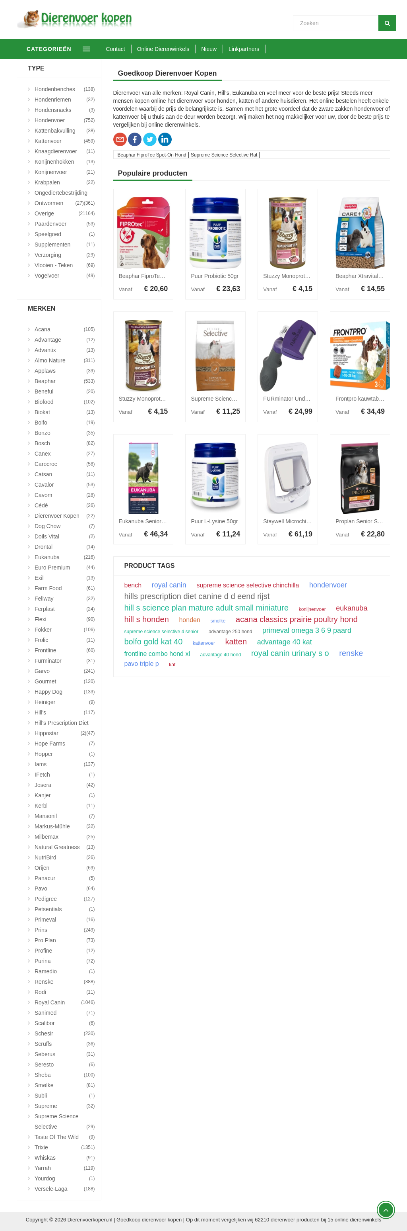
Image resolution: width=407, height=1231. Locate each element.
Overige (65, 213)
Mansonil (65, 816)
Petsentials (65, 909)
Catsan (65, 474)
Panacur (65, 878)
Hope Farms (65, 743)
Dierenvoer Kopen (65, 516)
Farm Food (65, 588)
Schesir (65, 1033)
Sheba (65, 1075)
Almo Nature (65, 360)
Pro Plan (65, 940)
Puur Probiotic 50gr (214, 276)
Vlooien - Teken (65, 265)
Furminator (65, 661)
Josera (65, 785)
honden (189, 620)
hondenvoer (328, 585)
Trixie (65, 1147)
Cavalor (65, 484)
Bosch (65, 443)
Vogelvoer (65, 275)
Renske (65, 982)
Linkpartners (265, 49)
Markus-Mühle (65, 826)
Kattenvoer (65, 141)
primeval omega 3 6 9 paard (306, 630)
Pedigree (65, 899)
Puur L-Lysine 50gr (214, 521)
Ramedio (65, 971)
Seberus (65, 1054)
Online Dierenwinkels (184, 49)
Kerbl (65, 805)
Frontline (65, 650)
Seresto (65, 1064)
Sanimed (65, 1013)
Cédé (65, 505)
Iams (65, 764)
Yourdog (65, 1178)
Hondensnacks (65, 110)
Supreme (65, 1106)
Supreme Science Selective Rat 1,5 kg (238, 398)
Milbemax (65, 837)
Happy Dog (65, 692)
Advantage (65, 340)
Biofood (65, 402)
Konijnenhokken (65, 162)
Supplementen (65, 244)
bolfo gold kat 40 (153, 642)
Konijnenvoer (65, 172)
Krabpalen (65, 182)
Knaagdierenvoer (65, 151)
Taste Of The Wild (65, 1137)
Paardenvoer (65, 224)
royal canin (169, 585)
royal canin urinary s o (290, 653)
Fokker (65, 629)
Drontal (65, 547)
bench (133, 585)
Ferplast (65, 609)
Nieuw (230, 49)
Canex (65, 453)
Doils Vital (65, 536)
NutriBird (65, 857)
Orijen (65, 868)
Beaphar (65, 381)
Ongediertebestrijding (65, 194)
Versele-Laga (65, 1189)
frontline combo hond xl (157, 654)
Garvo (65, 671)
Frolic (65, 640)
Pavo (65, 888)
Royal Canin (65, 1002)
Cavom (65, 495)
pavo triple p (141, 664)
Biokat (65, 412)
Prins (65, 930)
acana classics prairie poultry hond (297, 619)
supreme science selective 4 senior (161, 631)
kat (172, 664)
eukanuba (351, 608)
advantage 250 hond (230, 631)
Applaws (65, 371)
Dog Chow (65, 526)
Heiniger (65, 702)
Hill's (65, 712)
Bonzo (65, 433)
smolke (217, 620)
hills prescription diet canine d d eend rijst (197, 596)
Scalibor (65, 1023)
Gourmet (65, 681)
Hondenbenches (65, 89)
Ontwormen (59, 203)
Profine (65, 950)
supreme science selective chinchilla (247, 585)
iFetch (65, 774)
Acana (65, 329)
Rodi (65, 992)
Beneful (65, 391)
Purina (65, 961)
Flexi (65, 619)
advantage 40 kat (284, 642)
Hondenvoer (65, 120)
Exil (65, 578)
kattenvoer (204, 643)
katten (236, 642)
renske (351, 653)
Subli (65, 1095)
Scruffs (65, 1044)
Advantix (65, 350)
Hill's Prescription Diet (65, 724)
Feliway (65, 598)
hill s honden (146, 619)
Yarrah (65, 1168)
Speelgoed (65, 234)
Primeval (65, 919)
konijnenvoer (312, 609)
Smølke (65, 1085)
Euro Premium (65, 567)
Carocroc (65, 464)
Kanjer (65, 795)
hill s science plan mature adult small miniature (206, 608)
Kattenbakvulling (65, 130)
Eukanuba (65, 557)
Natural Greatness (65, 847)
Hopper (65, 754)
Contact (136, 49)
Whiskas (65, 1158)
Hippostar (60, 733)
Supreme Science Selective (65, 1122)
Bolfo (65, 422)
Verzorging (65, 255)
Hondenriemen (65, 99)
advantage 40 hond (220, 654)
